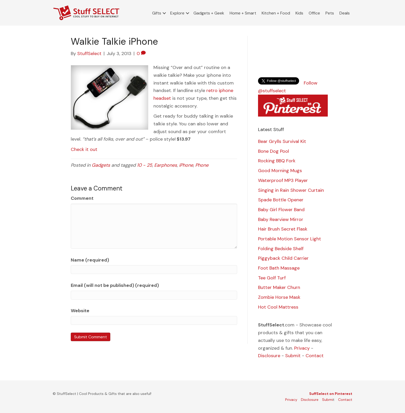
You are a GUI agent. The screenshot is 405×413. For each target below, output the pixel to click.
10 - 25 (144, 165)
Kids (299, 13)
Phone (201, 165)
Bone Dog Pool (273, 151)
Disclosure (269, 356)
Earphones (165, 165)
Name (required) (90, 260)
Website (80, 311)
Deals (344, 13)
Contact (315, 356)
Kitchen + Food (276, 13)
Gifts (156, 13)
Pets (329, 13)
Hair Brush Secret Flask (282, 229)
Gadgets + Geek (208, 13)
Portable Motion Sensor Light (289, 239)
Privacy (302, 348)
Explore (177, 13)
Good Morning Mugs (280, 170)
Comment (82, 198)
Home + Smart (243, 13)
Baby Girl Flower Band (281, 209)
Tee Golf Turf (272, 278)
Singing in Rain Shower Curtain (291, 190)
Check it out (84, 149)
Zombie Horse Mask (279, 297)
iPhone (186, 165)
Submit (293, 356)
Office (314, 13)
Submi (327, 399)
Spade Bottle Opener (280, 200)
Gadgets (101, 165)
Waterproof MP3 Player (283, 180)
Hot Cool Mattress (278, 307)
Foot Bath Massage (279, 268)
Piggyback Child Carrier (283, 258)
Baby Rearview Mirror (280, 219)
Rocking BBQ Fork (276, 161)
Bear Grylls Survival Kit (282, 141)
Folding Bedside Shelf (280, 249)
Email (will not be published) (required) (115, 285)
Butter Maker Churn (279, 287)
